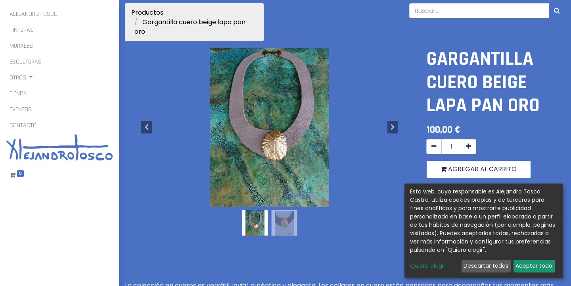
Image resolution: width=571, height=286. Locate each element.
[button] (147, 127)
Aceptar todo (533, 266)
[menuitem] (33, 14)
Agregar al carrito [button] (479, 169)
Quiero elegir (427, 266)
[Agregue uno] (468, 146)
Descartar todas (486, 266)
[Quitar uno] (434, 146)
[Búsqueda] (557, 10)
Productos (147, 12)
